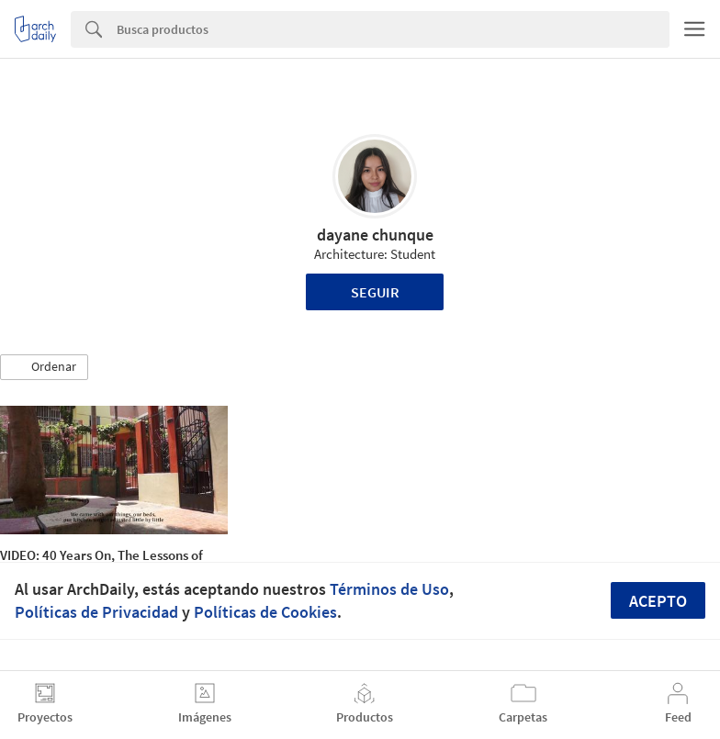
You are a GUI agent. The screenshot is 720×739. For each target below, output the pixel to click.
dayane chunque (375, 234)
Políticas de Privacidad (96, 611)
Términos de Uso (389, 588)
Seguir (375, 292)
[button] (44, 367)
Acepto (658, 600)
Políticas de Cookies (265, 611)
